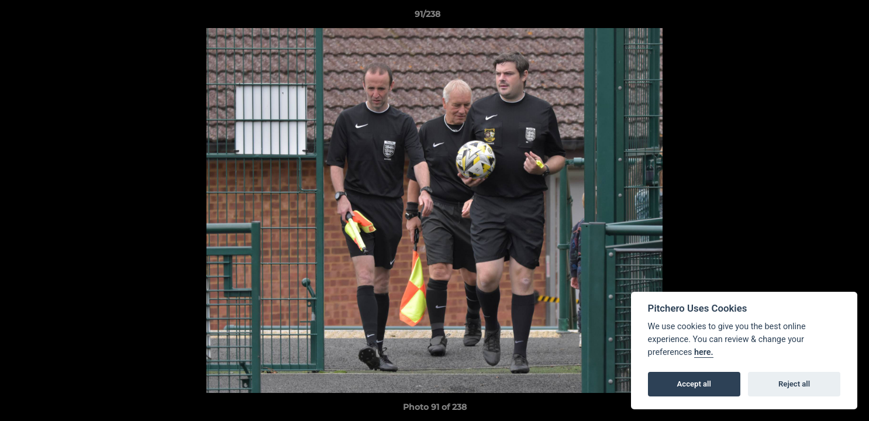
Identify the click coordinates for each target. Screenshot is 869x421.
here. (703, 352)
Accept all (694, 383)
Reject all (794, 383)
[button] (820, 17)
